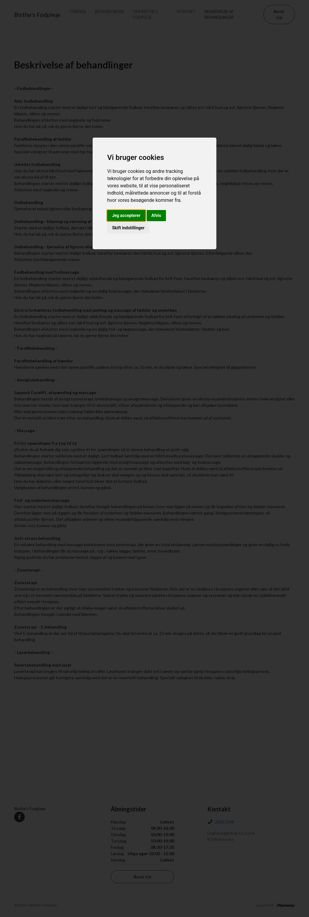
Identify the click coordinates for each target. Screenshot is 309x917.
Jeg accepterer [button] (126, 215)
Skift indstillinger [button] (128, 227)
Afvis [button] (156, 215)
